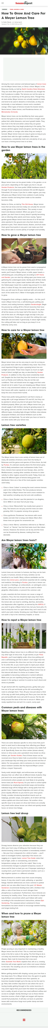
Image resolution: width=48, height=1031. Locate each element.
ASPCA (41, 604)
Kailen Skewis (7, 22)
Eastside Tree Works (13, 961)
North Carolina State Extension (33, 89)
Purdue (6, 465)
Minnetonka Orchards (9, 112)
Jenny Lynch (18, 22)
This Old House (27, 204)
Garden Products (7, 187)
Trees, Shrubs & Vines (17, 9)
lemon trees (41, 84)
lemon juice (14, 580)
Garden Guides (16, 755)
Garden (4, 9)
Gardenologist (36, 304)
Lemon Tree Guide (28, 858)
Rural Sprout (18, 782)
